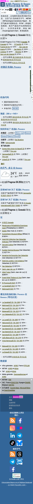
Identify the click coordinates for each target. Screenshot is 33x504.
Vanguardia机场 (7, 154)
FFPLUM (27, 365)
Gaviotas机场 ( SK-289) (10, 335)
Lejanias (3, 52)
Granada (24, 42)
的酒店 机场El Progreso (11, 67)
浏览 (2, 4)
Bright (7, 10)
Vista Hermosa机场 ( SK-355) (12, 340)
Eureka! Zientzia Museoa (10, 250)
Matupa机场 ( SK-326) (10, 346)
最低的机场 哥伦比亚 (9, 119)
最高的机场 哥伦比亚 (20, 117)
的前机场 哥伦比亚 (19, 357)
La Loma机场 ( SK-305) (10, 349)
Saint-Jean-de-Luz (8, 269)
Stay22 (17, 136)
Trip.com (13, 151)
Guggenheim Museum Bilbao (12, 234)
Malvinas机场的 (8, 289)
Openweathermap (20, 374)
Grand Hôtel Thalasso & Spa (11, 277)
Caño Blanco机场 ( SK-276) (11, 337)
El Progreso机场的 (8, 283)
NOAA (16, 368)
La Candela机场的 (8, 286)
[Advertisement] (16, 394)
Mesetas (18, 52)
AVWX (16, 365)
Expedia (4, 136)
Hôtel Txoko (6, 272)
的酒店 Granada (7, 222)
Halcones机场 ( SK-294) (10, 323)
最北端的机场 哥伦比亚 (21, 57)
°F (15, 10)
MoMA (4, 231)
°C (14, 10)
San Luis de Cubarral (7, 54)
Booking (27, 133)
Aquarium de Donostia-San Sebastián (15, 255)
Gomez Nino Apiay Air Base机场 (13, 148)
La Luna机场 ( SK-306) (10, 320)
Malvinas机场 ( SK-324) (10, 305)
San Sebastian (7, 266)
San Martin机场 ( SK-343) (11, 332)
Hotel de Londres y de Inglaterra (13, 261)
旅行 (2, 164)
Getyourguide (10, 142)
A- (0, 9)
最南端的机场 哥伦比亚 (12, 59)
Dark (10, 10)
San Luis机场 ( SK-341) (10, 308)
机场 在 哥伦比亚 (18, 62)
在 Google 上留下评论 (16, 479)
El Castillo (17, 44)
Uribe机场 (5, 159)
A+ (3, 10)
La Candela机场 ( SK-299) (11, 302)
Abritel (10, 136)
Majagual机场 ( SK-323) (10, 311)
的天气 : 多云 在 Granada (11, 167)
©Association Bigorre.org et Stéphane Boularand (17, 482)
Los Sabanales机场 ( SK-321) (12, 314)
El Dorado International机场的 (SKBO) (16, 204)
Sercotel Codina (7, 244)
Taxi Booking (19, 139)
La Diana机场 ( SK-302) (10, 352)
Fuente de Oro (5, 47)
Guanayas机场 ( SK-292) (10, 326)
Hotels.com (19, 133)
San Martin (17, 49)
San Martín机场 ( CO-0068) (11, 329)
